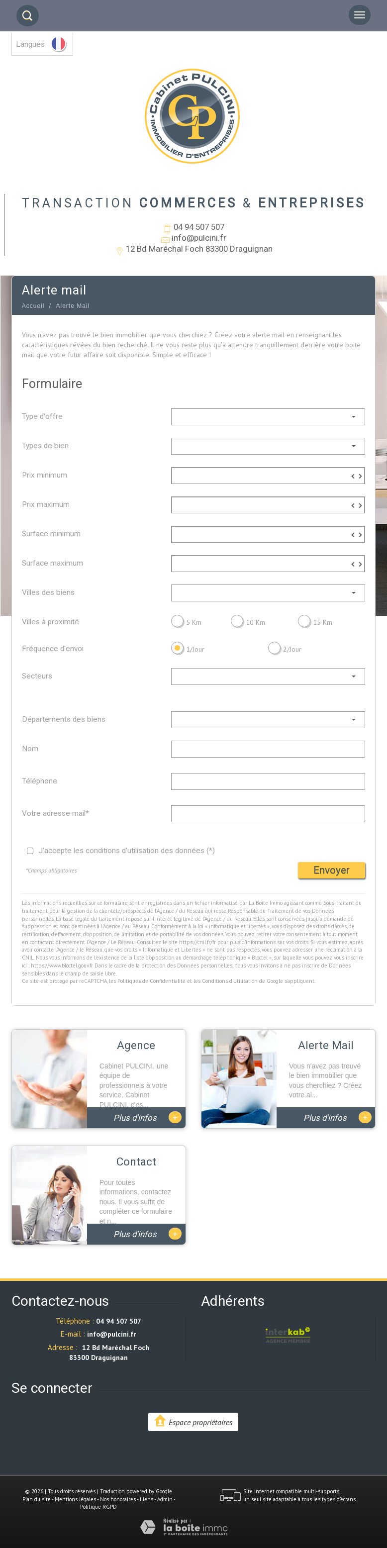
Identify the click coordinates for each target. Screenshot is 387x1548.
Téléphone (39, 780)
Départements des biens (63, 719)
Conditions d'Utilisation (230, 980)
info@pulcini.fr (199, 238)
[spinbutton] (268, 476)
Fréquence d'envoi (53, 648)
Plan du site (36, 1499)
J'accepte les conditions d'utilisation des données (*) (126, 850)
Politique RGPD (98, 1506)
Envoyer (331, 870)
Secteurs (37, 676)
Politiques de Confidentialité (151, 980)
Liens (146, 1499)
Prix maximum (46, 504)
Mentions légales (75, 1499)
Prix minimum (44, 475)
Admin (165, 1499)
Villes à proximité (50, 621)
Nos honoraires (118, 1499)
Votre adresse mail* (55, 813)
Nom (30, 748)
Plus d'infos (147, 1117)
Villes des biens (48, 592)
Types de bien (45, 445)
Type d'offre (42, 416)
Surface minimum (51, 533)
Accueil (33, 305)
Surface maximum (52, 563)
